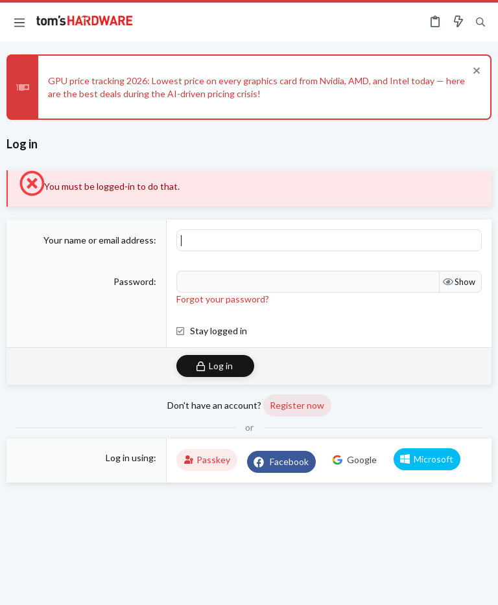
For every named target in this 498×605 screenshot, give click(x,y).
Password (133, 281)
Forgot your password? (222, 298)
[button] (19, 22)
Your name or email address (98, 239)
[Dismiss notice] (474, 72)
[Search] (480, 22)
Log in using (130, 457)
